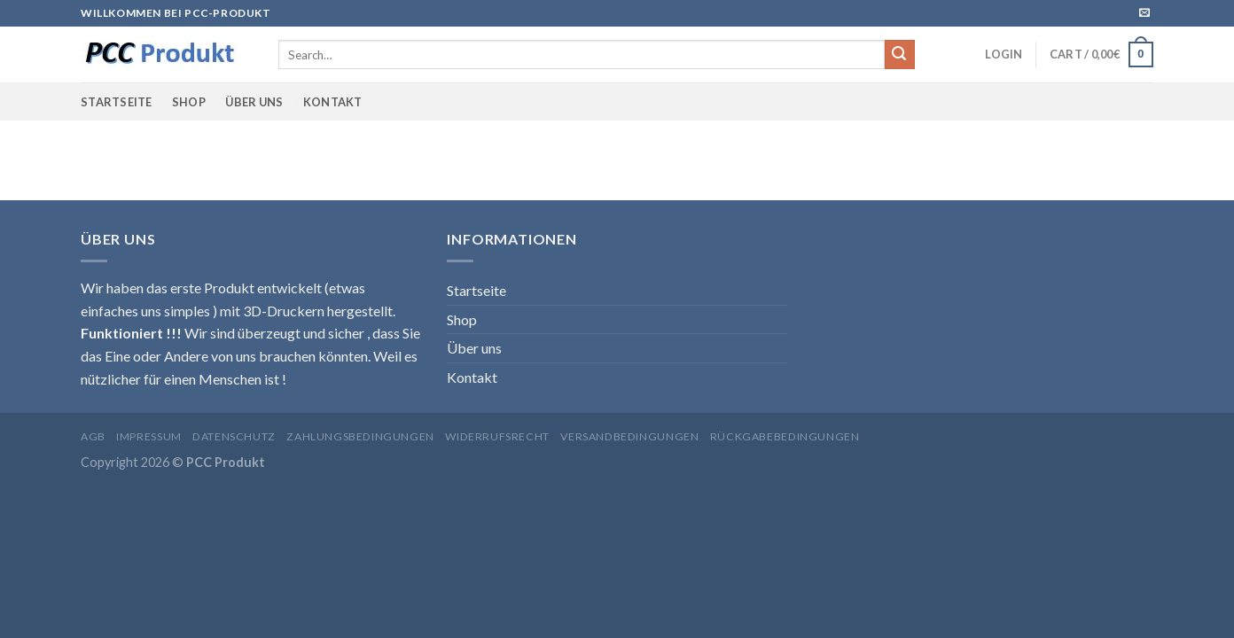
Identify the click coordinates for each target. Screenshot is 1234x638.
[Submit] (900, 55)
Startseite (116, 102)
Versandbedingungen (629, 436)
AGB (93, 436)
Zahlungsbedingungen (360, 436)
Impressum (149, 436)
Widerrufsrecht (497, 436)
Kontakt (333, 102)
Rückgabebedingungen (785, 436)
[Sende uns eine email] (1144, 13)
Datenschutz (234, 436)
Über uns (254, 102)
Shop (189, 102)
